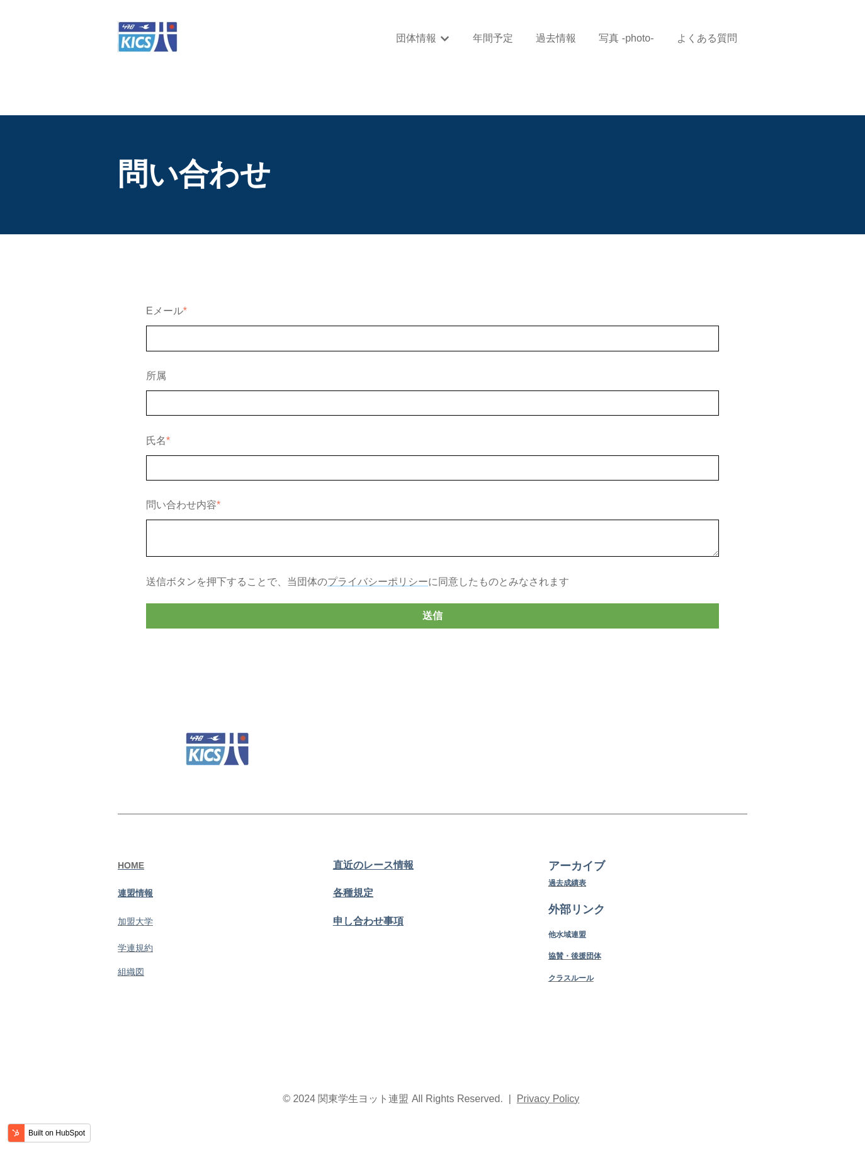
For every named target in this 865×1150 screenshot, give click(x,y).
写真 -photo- (626, 38)
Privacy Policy (548, 1098)
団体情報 (416, 38)
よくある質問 (707, 38)
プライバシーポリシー (377, 581)
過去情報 (556, 38)
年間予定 (493, 38)
